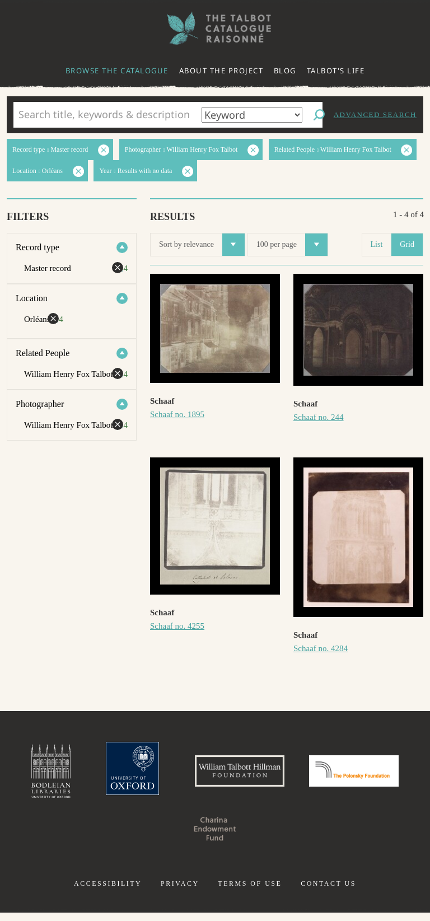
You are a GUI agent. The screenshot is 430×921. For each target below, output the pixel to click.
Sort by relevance (202, 244)
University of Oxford (170, 775)
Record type (37, 247)
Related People (42, 353)
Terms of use (250, 892)
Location (32, 298)
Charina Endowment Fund (272, 837)
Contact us (328, 892)
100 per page (292, 244)
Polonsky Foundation (158, 837)
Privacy (180, 892)
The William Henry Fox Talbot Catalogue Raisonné (215, 28)
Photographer (40, 404)
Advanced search (375, 114)
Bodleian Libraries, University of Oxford (81, 775)
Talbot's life (336, 71)
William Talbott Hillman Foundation (293, 775)
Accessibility (108, 892)
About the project (221, 71)
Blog (285, 71)
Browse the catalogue (117, 71)
